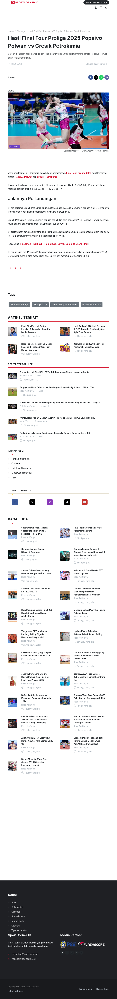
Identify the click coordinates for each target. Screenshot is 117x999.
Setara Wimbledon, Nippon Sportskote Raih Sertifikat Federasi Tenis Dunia (34, 530)
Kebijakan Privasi (15, 991)
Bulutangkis (17, 907)
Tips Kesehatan (19, 930)
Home (11, 31)
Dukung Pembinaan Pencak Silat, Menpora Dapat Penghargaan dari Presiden (87, 591)
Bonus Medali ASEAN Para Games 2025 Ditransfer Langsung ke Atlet (34, 762)
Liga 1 (14, 477)
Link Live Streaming (21, 468)
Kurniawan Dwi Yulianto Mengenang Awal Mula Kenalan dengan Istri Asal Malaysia (60, 402)
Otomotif (15, 925)
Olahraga (21, 31)
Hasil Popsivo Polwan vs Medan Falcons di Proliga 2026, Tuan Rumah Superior (36, 347)
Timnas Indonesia (20, 458)
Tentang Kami (85, 989)
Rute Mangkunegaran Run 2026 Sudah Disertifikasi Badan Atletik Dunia (36, 613)
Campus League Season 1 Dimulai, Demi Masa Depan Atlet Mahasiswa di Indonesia (89, 552)
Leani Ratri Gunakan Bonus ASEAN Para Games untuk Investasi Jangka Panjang (34, 719)
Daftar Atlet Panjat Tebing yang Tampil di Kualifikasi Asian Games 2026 (89, 655)
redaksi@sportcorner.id (22, 958)
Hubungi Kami (102, 989)
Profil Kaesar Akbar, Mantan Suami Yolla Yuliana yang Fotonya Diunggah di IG (57, 418)
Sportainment (18, 916)
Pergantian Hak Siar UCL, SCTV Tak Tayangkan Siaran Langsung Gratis (54, 372)
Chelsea (15, 463)
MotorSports (17, 921)
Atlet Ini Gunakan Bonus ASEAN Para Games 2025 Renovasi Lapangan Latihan (89, 719)
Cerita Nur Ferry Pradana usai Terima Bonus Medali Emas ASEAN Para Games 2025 (88, 741)
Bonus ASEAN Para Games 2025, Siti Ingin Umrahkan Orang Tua (89, 677)
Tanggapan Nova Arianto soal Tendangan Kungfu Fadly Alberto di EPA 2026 (57, 387)
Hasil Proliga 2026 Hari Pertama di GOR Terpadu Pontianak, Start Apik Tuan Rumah (89, 329)
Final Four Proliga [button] (19, 304)
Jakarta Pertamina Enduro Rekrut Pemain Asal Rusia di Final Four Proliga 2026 (34, 677)
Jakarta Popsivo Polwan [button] (64, 304)
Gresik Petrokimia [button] (91, 304)
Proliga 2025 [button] (40, 304)
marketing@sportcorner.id (23, 954)
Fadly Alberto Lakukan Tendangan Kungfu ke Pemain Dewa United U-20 (55, 433)
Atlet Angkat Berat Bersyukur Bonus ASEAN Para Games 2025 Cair (37, 741)
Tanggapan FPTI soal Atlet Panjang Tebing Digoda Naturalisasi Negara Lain (34, 634)
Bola (13, 902)
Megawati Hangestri (21, 472)
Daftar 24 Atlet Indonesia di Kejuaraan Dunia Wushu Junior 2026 (36, 698)
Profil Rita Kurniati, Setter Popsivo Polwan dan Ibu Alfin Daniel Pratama (35, 329)
